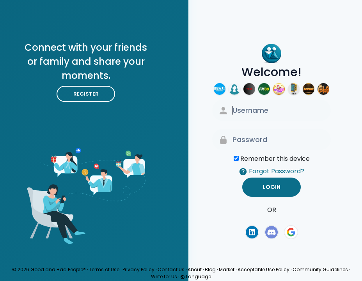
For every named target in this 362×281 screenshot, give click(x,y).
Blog (210, 269)
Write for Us (164, 276)
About (195, 269)
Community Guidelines (320, 269)
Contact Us (171, 269)
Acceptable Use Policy (263, 269)
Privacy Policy (138, 269)
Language (195, 276)
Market (226, 269)
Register (86, 94)
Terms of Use (104, 269)
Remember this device (275, 158)
